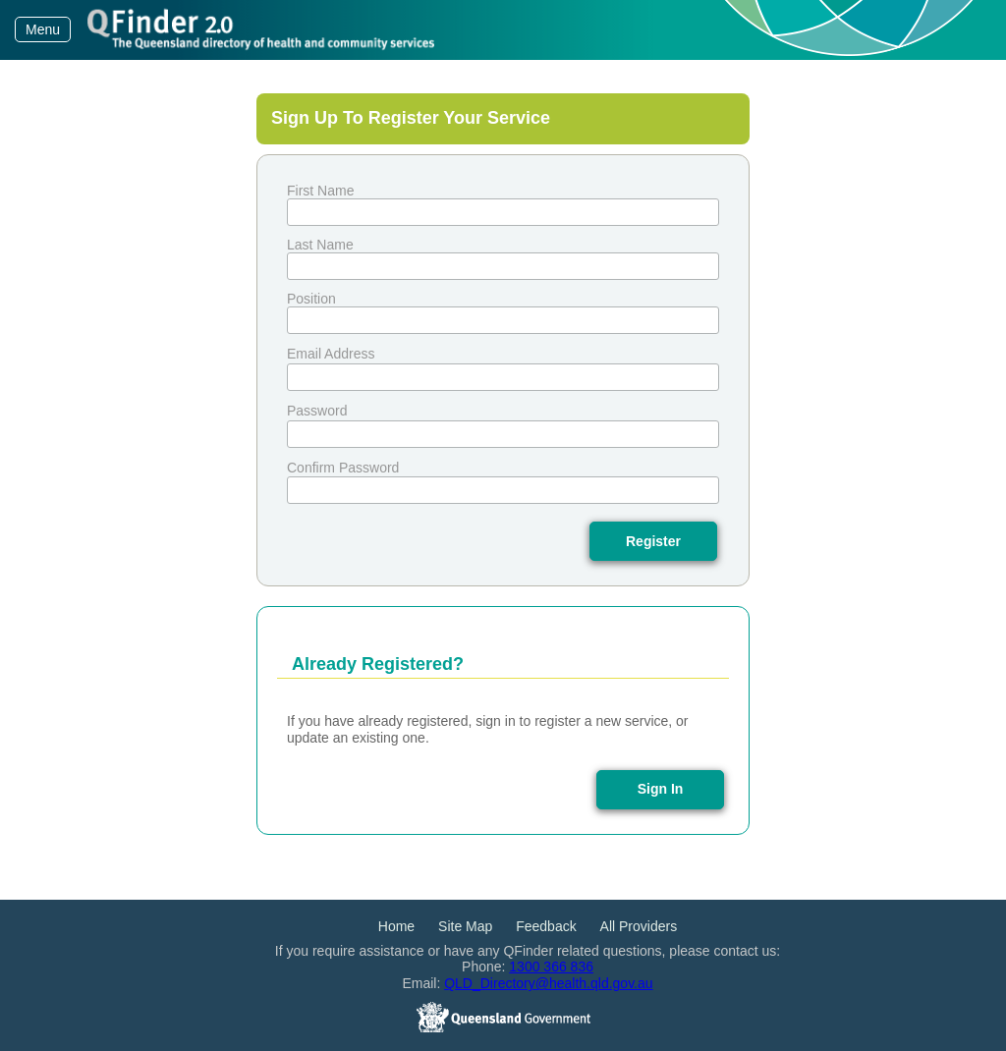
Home (396, 926)
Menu (43, 29)
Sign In (661, 789)
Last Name (320, 244)
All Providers (639, 926)
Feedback (546, 926)
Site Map (465, 926)
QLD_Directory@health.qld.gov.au (548, 983)
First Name (320, 190)
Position (311, 298)
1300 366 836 (551, 966)
